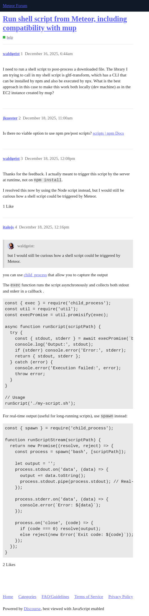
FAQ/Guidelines (55, 596)
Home (8, 596)
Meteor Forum (15, 5)
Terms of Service (88, 596)
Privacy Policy (120, 596)
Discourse (32, 608)
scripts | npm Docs (108, 133)
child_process (35, 275)
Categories (27, 596)
